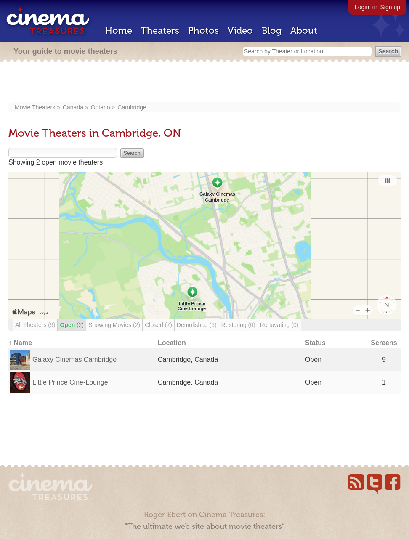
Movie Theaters (35, 107)
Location (172, 342)
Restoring (238, 324)
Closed (158, 324)
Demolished (197, 324)
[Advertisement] (204, 82)
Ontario (100, 107)
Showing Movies (114, 324)
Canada (73, 107)
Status (315, 342)
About (303, 30)
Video (240, 30)
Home (118, 30)
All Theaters (35, 324)
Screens (384, 342)
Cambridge (131, 107)
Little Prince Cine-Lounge (70, 382)
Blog (272, 30)
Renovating (279, 324)
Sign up (390, 7)
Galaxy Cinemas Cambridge (74, 359)
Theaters (160, 30)
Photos (203, 30)
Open (72, 324)
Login (362, 7)
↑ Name (20, 342)
